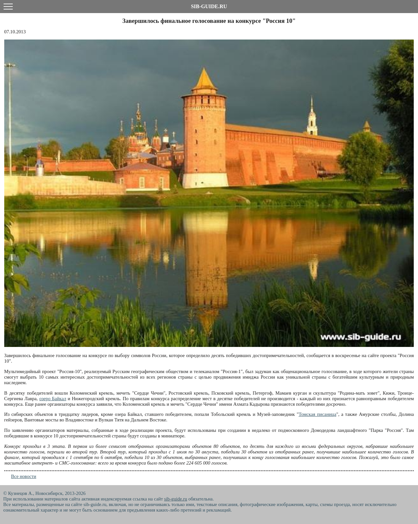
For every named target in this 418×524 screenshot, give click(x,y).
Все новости (23, 476)
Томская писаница (317, 414)
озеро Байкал (52, 398)
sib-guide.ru (175, 498)
